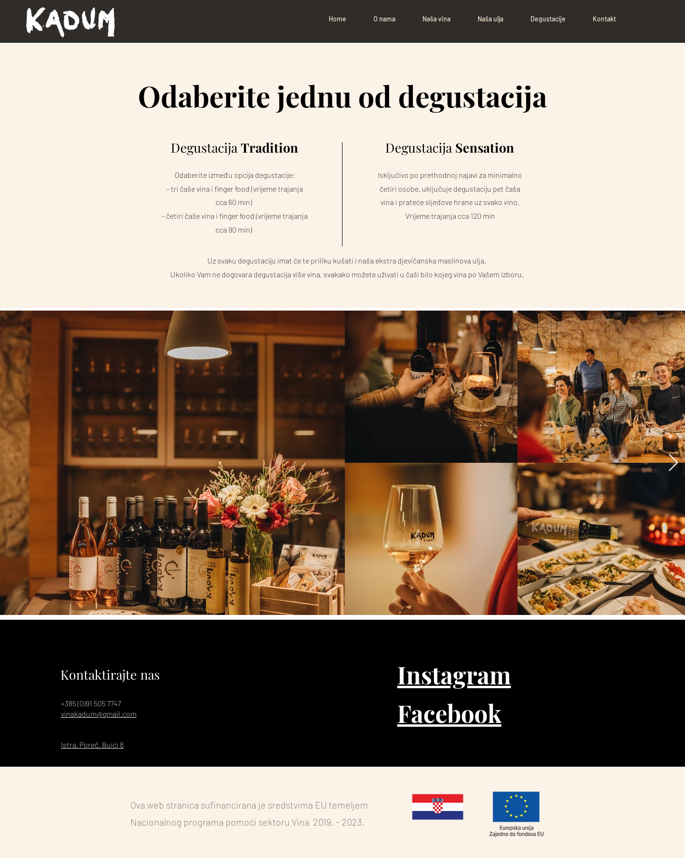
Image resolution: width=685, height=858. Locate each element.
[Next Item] (673, 463)
